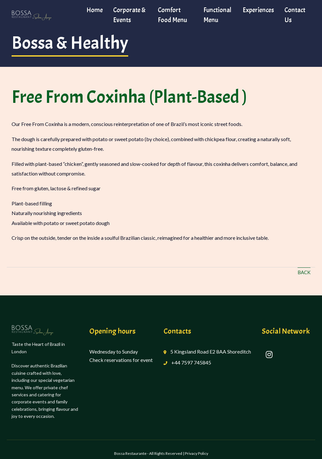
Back (304, 272)
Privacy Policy (196, 453)
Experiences (258, 10)
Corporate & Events (129, 15)
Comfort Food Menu (172, 15)
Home (94, 10)
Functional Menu (217, 15)
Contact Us (294, 15)
